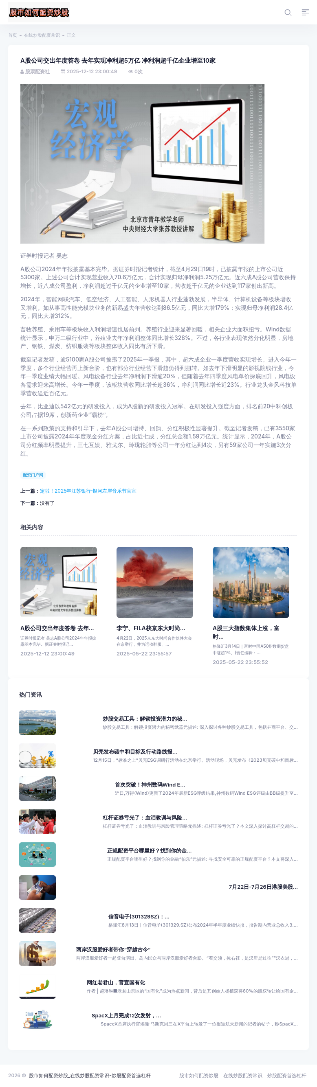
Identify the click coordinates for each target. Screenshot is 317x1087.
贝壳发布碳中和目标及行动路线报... (135, 752)
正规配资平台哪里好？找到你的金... (149, 851)
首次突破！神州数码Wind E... (150, 785)
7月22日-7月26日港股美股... (263, 887)
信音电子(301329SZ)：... (139, 917)
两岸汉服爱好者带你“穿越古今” (113, 950)
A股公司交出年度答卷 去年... (57, 628)
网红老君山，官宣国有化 (116, 983)
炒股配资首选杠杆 (286, 1075)
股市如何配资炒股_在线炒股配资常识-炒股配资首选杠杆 (90, 1075)
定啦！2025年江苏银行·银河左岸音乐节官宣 (88, 491)
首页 (12, 35)
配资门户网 (33, 474)
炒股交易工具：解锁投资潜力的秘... (145, 719)
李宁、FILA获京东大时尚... (151, 628)
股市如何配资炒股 (198, 1075)
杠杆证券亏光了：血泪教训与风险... (145, 818)
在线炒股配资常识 (42, 35)
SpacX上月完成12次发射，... (126, 1015)
